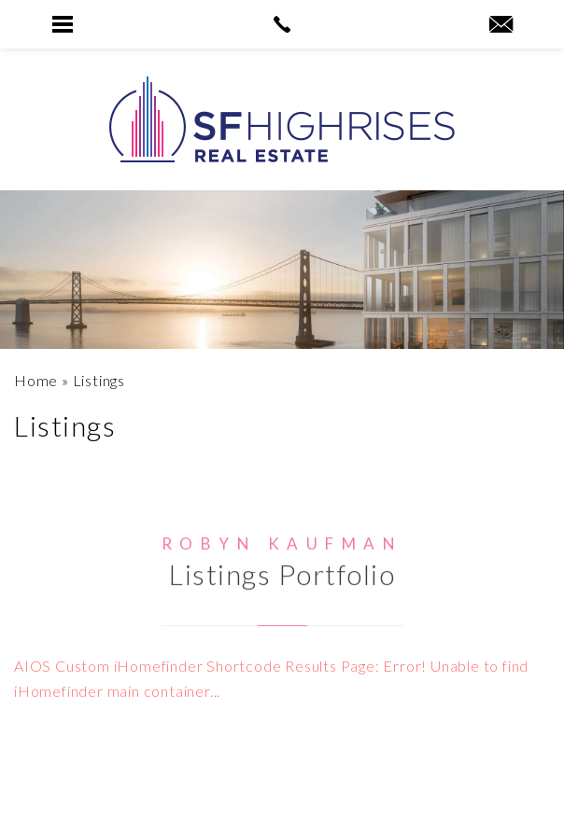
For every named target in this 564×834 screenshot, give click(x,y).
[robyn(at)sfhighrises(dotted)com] (501, 25)
